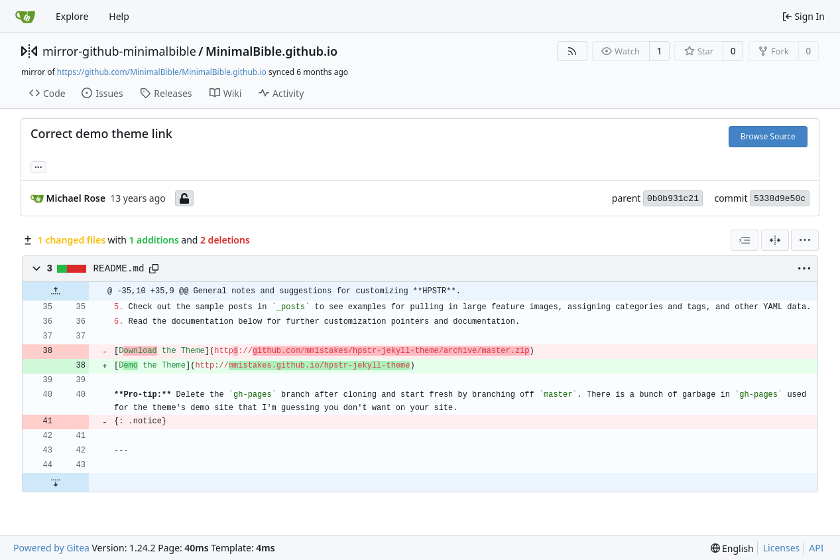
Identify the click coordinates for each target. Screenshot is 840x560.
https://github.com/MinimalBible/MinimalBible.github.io (162, 72)
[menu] (805, 240)
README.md (119, 268)
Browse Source (768, 136)
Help (119, 16)
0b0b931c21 (673, 199)
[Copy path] (154, 268)
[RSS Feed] (572, 51)
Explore (72, 16)
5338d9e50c (780, 199)
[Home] (25, 17)
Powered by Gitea (51, 547)
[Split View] (775, 240)
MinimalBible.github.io (271, 51)
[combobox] (744, 240)
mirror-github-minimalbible (119, 51)
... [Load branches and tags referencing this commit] (38, 166)
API (816, 547)
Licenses (781, 547)
